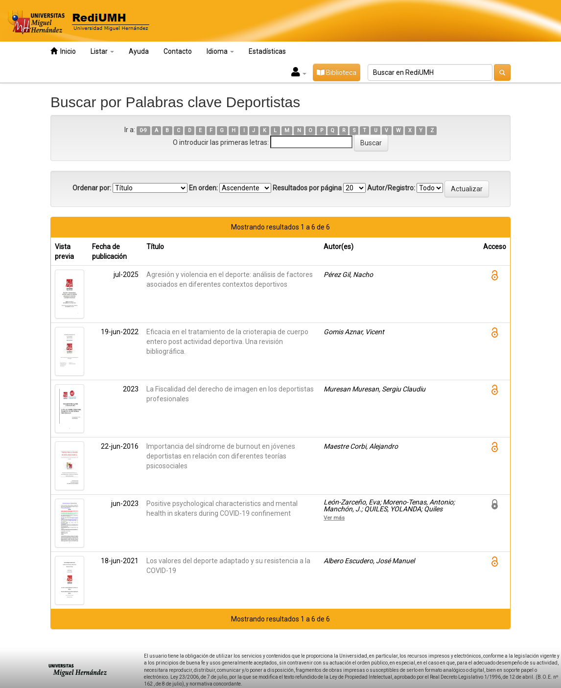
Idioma (220, 51)
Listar (102, 51)
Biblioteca (336, 72)
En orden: (203, 188)
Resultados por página (307, 188)
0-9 (143, 130)
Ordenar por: (91, 188)
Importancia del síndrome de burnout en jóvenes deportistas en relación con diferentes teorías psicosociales (220, 456)
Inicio (63, 51)
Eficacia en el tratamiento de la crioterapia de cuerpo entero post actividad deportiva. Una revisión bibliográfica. (227, 341)
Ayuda (139, 51)
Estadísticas (267, 51)
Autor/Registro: (391, 188)
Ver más (334, 517)
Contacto (178, 51)
